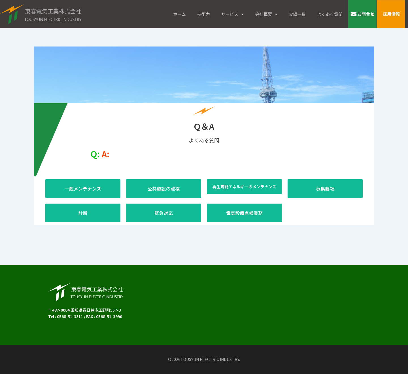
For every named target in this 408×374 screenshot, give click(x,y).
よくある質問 (330, 14)
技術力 (203, 14)
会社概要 (266, 14)
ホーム (179, 14)
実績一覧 (297, 14)
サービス (232, 14)
